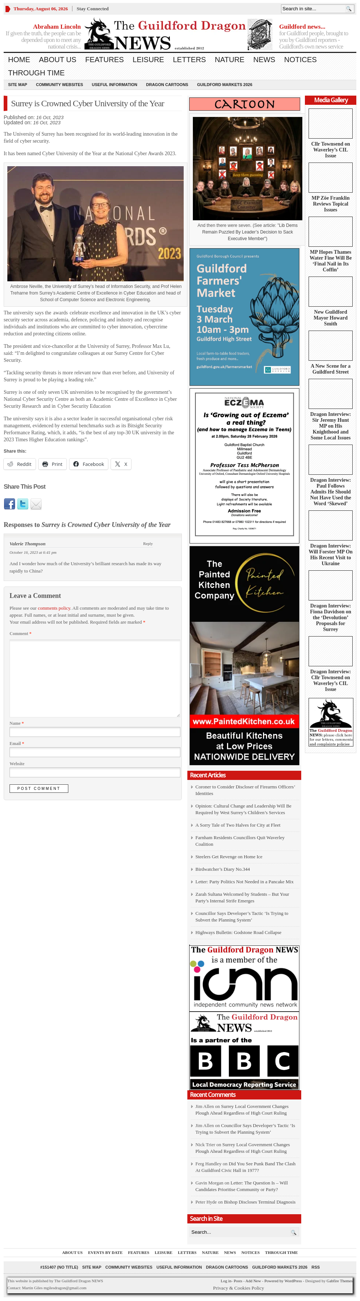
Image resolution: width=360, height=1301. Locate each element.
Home (19, 60)
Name (17, 723)
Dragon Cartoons (167, 84)
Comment (21, 633)
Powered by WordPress (283, 1281)
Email (17, 743)
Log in (226, 1281)
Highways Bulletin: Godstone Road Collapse (238, 932)
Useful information (114, 84)
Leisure (148, 60)
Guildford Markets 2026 (224, 84)
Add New (253, 1281)
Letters (189, 60)
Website (17, 763)
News (264, 60)
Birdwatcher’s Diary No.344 (222, 869)
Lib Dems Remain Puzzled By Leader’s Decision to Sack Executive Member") (250, 232)
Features (104, 60)
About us (57, 60)
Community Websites (59, 84)
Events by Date (105, 1252)
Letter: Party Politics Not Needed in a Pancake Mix (244, 881)
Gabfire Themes (340, 1281)
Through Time (36, 73)
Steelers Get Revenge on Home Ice (228, 856)
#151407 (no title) (59, 1267)
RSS (316, 1267)
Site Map (17, 84)
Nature (230, 60)
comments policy (54, 608)
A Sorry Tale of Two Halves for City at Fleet (237, 825)
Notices (300, 60)
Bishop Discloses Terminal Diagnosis (260, 1202)
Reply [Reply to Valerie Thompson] (148, 543)
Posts (238, 1281)
